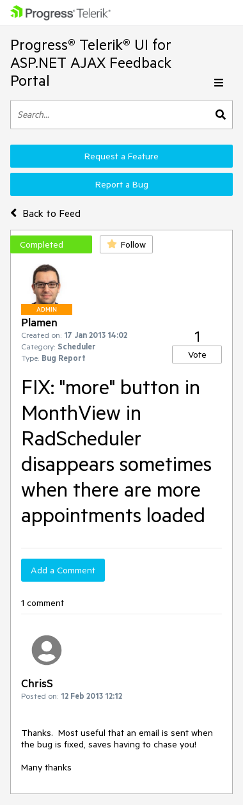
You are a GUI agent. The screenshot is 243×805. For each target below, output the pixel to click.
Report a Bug (121, 184)
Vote (197, 354)
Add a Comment (63, 570)
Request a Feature (121, 156)
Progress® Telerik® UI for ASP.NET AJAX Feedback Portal (90, 62)
